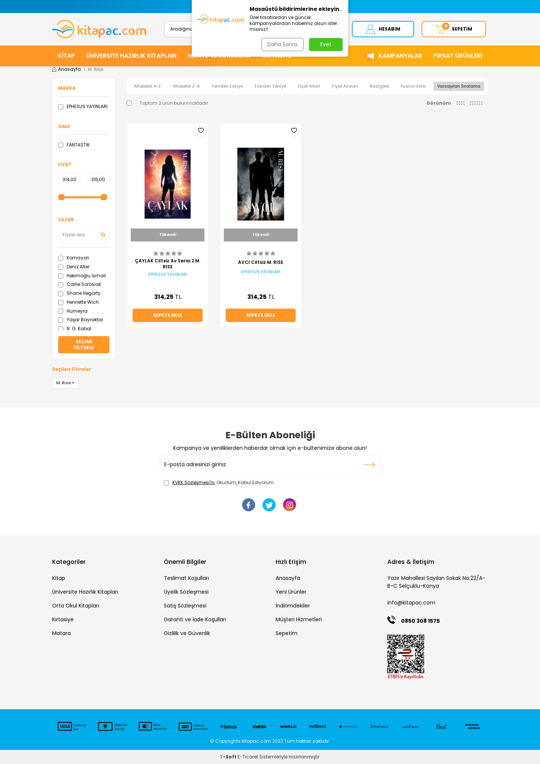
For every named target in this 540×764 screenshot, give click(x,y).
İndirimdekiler (293, 606)
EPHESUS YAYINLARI (83, 106)
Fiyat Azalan (345, 86)
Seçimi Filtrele (84, 345)
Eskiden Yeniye (270, 86)
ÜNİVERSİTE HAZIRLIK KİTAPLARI (131, 55)
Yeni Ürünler (291, 592)
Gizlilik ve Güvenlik (187, 633)
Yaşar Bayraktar (80, 320)
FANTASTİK (74, 145)
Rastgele (379, 86)
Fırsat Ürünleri (457, 55)
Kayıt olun (370, 464)
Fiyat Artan (309, 86)
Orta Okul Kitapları (75, 606)
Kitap (58, 578)
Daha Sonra (282, 44)
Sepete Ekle (167, 315)
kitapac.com (256, 741)
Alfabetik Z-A (186, 86)
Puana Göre (413, 86)
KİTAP (66, 55)
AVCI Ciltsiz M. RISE (260, 262)
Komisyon (73, 258)
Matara (61, 633)
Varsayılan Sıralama (458, 86)
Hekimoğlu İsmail (82, 275)
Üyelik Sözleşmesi (186, 592)
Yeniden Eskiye (227, 86)
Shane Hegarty (79, 293)
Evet (325, 44)
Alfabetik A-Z (147, 86)
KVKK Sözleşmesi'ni (193, 482)
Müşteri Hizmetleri (299, 619)
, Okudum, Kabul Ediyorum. (219, 483)
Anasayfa (66, 69)
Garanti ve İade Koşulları (195, 619)
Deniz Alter (73, 266)
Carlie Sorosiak (79, 284)
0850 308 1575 (420, 621)
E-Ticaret (248, 757)
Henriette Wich (78, 302)
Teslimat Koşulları (186, 578)
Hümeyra (73, 311)
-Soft (229, 757)
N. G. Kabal (74, 328)
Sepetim (287, 633)
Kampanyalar (400, 55)
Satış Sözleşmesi (185, 606)
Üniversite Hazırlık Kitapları (85, 592)
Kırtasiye (63, 619)
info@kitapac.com (411, 603)
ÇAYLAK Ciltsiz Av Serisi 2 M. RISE (167, 264)
